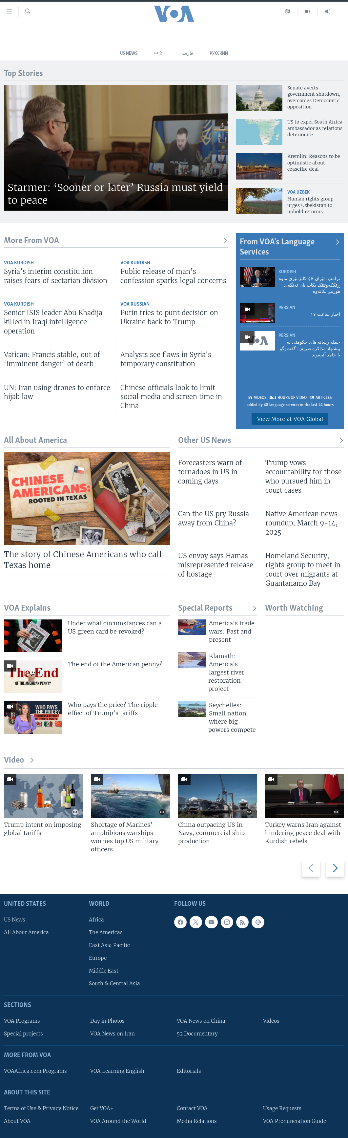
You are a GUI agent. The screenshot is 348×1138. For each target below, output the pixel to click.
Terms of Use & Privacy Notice (41, 1108)
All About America (26, 932)
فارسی (186, 53)
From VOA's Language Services (290, 247)
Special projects (23, 1034)
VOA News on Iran (112, 1034)
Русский (219, 53)
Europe (98, 958)
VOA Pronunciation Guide (294, 1121)
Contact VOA (192, 1108)
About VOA (17, 1121)
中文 (158, 53)
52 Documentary (197, 1034)
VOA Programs (22, 1021)
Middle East (103, 971)
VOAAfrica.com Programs (35, 1071)
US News (128, 53)
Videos (271, 1021)
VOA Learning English (117, 1071)
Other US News (261, 440)
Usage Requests (282, 1108)
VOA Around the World (118, 1121)
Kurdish (287, 272)
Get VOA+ (101, 1108)
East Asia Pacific (109, 945)
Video (19, 760)
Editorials (189, 1071)
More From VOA (116, 241)
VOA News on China (201, 1021)
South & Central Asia (114, 983)
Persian (286, 307)
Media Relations (197, 1121)
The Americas (106, 932)
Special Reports (217, 608)
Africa (96, 920)
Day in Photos (107, 1021)
